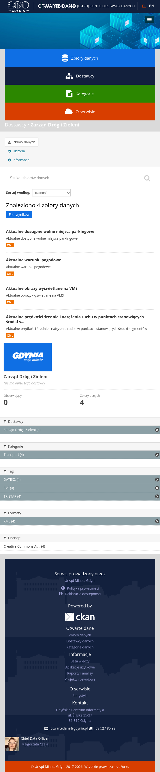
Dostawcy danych (79, 641)
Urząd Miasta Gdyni (80, 580)
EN (151, 6)
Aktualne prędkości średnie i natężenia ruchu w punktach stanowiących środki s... (75, 319)
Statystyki (80, 695)
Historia (16, 151)
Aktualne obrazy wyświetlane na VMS (42, 288)
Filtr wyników (19, 214)
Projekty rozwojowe (80, 679)
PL (144, 6)
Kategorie (80, 93)
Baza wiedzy (79, 661)
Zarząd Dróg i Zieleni (55, 124)
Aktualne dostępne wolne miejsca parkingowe (50, 231)
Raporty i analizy (80, 673)
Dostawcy (80, 75)
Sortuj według (17, 192)
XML (10, 245)
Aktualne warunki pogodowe (33, 260)
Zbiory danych (80, 58)
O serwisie (80, 111)
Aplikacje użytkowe (80, 667)
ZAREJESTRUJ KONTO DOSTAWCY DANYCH (102, 6)
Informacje (19, 160)
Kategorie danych (79, 647)
